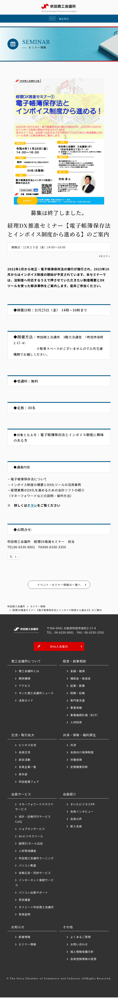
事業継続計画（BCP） (85, 716)
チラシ (32, 505)
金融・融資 (77, 672)
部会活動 (24, 760)
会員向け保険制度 (82, 753)
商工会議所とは (29, 672)
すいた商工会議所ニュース (36, 694)
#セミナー (105, 256)
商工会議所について (26, 661)
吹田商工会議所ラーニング (36, 858)
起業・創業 (77, 686)
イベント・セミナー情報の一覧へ (59, 585)
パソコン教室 (27, 866)
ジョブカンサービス (32, 829)
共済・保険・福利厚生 (79, 735)
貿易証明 (24, 915)
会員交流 (24, 753)
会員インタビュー (82, 812)
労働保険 (76, 760)
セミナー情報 (27, 945)
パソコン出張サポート (33, 893)
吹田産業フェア (29, 782)
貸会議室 (24, 900)
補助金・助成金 (80, 679)
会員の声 (76, 819)
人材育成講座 (27, 851)
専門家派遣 (77, 701)
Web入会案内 (59, 647)
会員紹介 (69, 794)
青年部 (23, 775)
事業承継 (76, 708)
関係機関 (24, 679)
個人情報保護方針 (82, 952)
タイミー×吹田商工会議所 (36, 907)
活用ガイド (26, 701)
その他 (68, 927)
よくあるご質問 (80, 937)
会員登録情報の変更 (83, 959)
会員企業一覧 (29, 767)
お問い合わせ (79, 945)
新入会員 (76, 827)
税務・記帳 (77, 694)
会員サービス (21, 794)
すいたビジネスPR (82, 805)
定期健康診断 (79, 767)
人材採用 (76, 723)
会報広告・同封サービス (35, 873)
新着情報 (24, 937)
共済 (73, 745)
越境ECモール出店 (31, 844)
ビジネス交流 (27, 745)
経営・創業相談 (74, 661)
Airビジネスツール (31, 837)
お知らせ (18, 927)
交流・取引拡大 (23, 735)
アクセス (24, 686)
